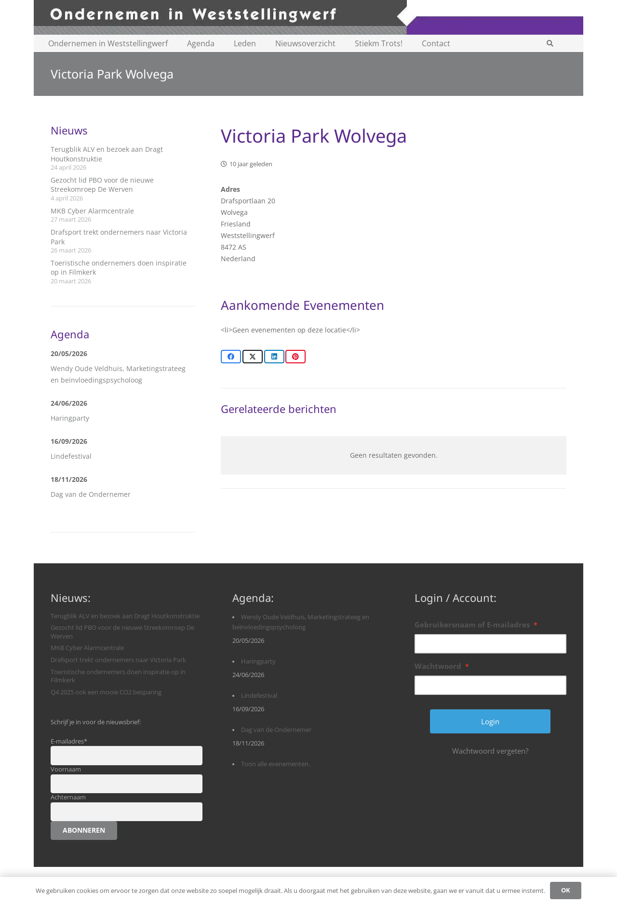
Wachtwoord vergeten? (490, 751)
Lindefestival (71, 456)
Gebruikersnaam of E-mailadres (476, 624)
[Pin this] (295, 356)
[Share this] (231, 356)
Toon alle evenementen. (275, 764)
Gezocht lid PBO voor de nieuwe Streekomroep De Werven (102, 184)
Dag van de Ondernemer (91, 494)
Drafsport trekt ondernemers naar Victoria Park (118, 660)
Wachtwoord (442, 666)
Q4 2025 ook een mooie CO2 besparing (106, 692)
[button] (549, 43)
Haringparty (70, 418)
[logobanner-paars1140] (308, 17)
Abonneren (84, 830)
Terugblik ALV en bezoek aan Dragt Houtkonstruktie (125, 616)
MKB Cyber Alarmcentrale (92, 210)
